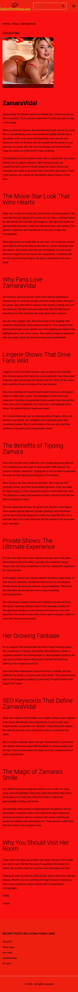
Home (6, 23)
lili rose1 (7, 963)
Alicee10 (7, 941)
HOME (6, 895)
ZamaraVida (19, 103)
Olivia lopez (9, 947)
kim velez (7, 952)
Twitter (6, 903)
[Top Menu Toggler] (74, 6)
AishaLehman (10, 958)
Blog (15, 23)
